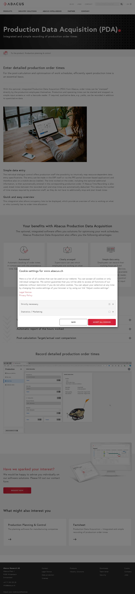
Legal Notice (25, 292)
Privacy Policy (25, 295)
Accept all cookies (102, 322)
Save (73, 322)
